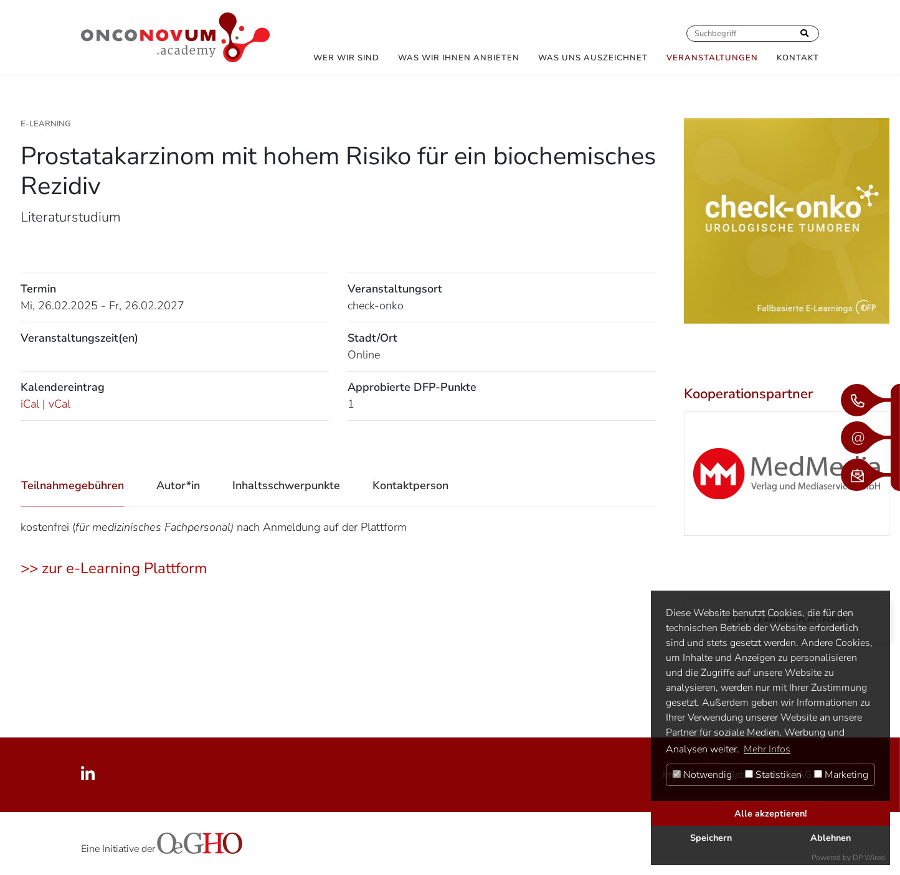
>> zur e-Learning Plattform (114, 568)
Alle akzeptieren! (770, 813)
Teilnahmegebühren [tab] (72, 485)
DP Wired (869, 858)
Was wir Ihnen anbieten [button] (458, 57)
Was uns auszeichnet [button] (593, 57)
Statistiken (773, 775)
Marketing (841, 775)
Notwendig (702, 775)
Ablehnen (830, 837)
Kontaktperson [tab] (410, 485)
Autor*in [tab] (178, 485)
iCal (30, 403)
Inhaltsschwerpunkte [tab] (286, 485)
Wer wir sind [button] (346, 57)
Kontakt (798, 57)
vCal (59, 403)
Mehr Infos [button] (767, 749)
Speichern (711, 837)
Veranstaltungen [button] (712, 57)
